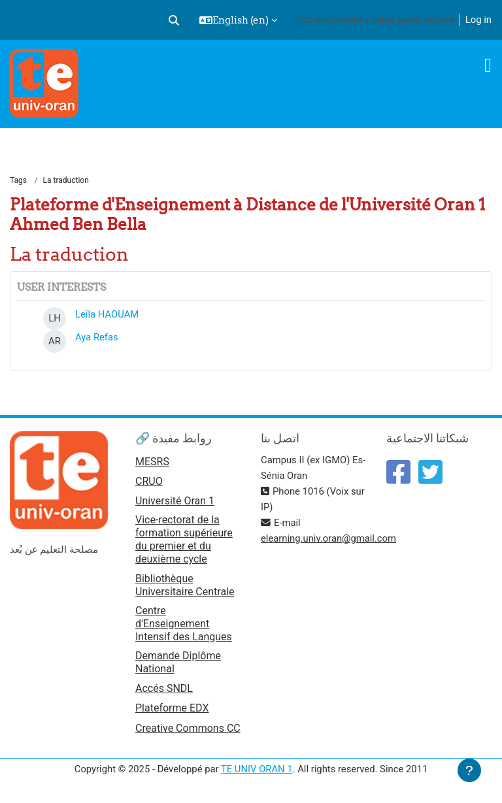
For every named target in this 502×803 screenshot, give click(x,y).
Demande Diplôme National (178, 662)
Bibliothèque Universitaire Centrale (185, 585)
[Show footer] (469, 770)
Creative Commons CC (188, 728)
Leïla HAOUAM (107, 314)
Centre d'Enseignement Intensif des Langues (183, 623)
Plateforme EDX (172, 708)
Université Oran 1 (174, 501)
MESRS (152, 461)
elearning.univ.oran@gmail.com (328, 538)
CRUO (149, 481)
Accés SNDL (164, 688)
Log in (478, 19)
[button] (174, 20)
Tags (18, 180)
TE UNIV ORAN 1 (257, 769)
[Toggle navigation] (488, 65)
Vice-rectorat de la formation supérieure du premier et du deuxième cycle (184, 539)
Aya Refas (96, 337)
